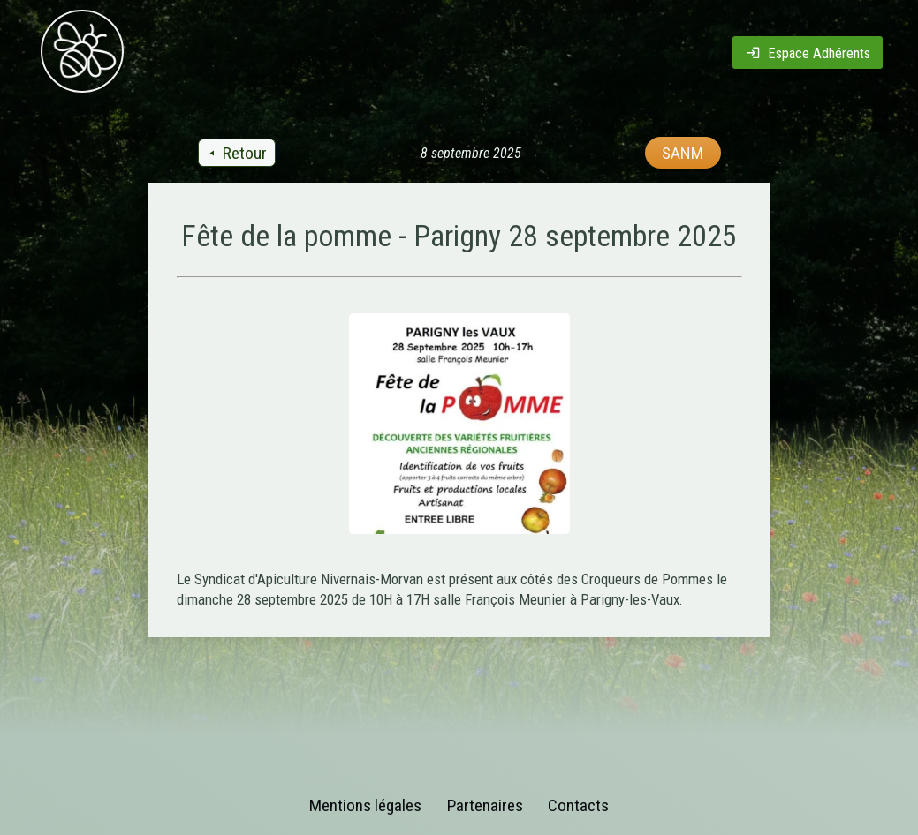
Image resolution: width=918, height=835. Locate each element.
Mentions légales (365, 805)
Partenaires (485, 805)
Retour (236, 153)
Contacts (578, 805)
